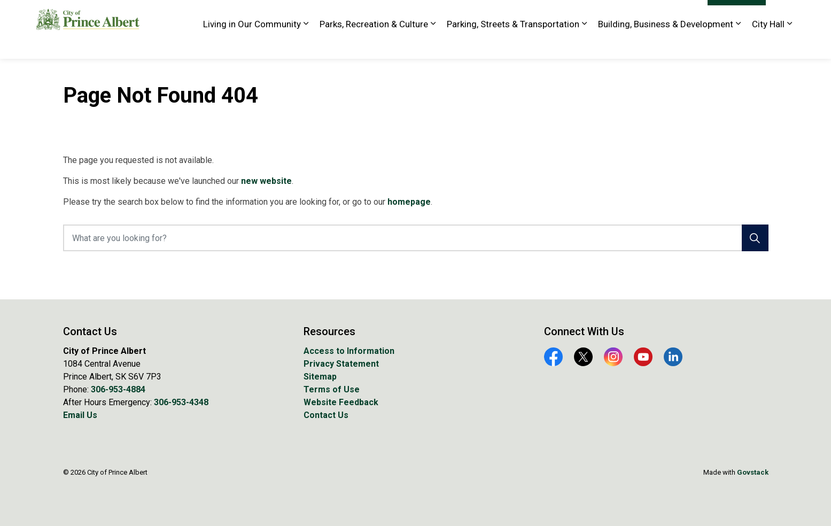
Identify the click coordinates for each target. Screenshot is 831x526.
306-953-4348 (181, 402)
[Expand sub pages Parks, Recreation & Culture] (433, 44)
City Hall (768, 43)
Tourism (612, 14)
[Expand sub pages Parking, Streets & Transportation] (584, 44)
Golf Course (499, 14)
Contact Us (326, 415)
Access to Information (349, 351)
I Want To (737, 15)
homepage (409, 202)
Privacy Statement (341, 364)
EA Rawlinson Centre (434, 14)
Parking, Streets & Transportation (513, 43)
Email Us (80, 415)
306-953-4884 (118, 389)
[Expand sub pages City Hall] (790, 44)
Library (541, 14)
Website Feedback (667, 14)
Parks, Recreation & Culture (374, 43)
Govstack (752, 472)
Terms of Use (332, 389)
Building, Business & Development (665, 43)
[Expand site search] (784, 14)
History (575, 14)
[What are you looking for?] (415, 238)
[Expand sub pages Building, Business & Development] (738, 44)
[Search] (755, 238)
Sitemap (320, 377)
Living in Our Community (252, 43)
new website (266, 181)
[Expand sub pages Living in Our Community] (306, 44)
